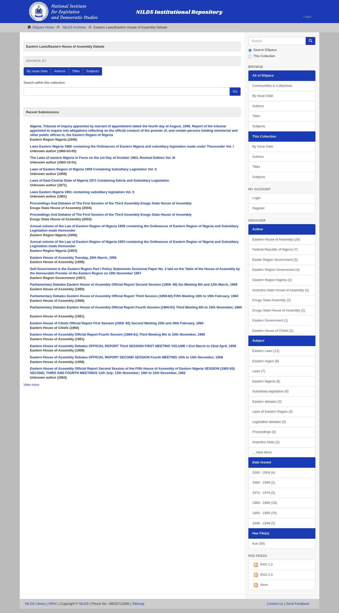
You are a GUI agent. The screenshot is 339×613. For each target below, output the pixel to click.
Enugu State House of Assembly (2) (278, 310)
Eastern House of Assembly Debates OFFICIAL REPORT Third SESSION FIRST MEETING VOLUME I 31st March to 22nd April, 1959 (133, 346)
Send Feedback (297, 604)
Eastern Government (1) (270, 320)
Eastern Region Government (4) (276, 270)
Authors (60, 71)
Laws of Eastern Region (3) (272, 411)
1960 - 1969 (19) (264, 503)
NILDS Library (35, 604)
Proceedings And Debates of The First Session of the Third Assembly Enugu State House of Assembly (111, 203)
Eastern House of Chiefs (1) (272, 331)
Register (258, 208)
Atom (260, 585)
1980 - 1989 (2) (263, 482)
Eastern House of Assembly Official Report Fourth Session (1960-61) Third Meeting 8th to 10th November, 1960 (117, 334)
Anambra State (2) (266, 442)
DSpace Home (43, 27)
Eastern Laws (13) (266, 351)
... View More (262, 452)
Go (235, 91)
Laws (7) (258, 371)
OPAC (53, 604)
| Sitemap (137, 604)
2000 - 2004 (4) (263, 472)
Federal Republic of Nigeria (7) (275, 249)
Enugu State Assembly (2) (271, 300)
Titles (76, 71)
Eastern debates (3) (267, 401)
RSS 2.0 (262, 575)
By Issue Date (37, 71)
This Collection (261, 56)
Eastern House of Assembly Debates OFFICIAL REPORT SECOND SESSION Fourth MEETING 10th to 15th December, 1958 (126, 357)
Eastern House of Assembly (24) (276, 239)
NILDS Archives (74, 27)
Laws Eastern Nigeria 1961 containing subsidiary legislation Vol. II (82, 192)
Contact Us (275, 604)
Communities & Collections (272, 86)
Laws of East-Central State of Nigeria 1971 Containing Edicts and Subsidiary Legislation (99, 180)
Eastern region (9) (265, 361)
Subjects (92, 71)
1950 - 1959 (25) (264, 513)
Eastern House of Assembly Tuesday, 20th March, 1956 (73, 257)
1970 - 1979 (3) (263, 493)
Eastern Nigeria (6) (266, 381)
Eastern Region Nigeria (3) (272, 280)
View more (31, 385)
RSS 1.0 (262, 565)
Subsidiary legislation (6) (270, 391)
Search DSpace (262, 50)
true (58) (258, 543)
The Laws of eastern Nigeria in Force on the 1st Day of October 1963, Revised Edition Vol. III (102, 158)
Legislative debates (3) (269, 422)
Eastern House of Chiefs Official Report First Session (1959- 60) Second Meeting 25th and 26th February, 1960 (116, 323)
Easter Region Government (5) (275, 260)
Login (256, 198)
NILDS (84, 604)
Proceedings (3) (264, 432)
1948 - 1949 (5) (263, 523)
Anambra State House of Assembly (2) (280, 290)
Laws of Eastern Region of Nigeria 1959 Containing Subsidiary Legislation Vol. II (93, 169)
